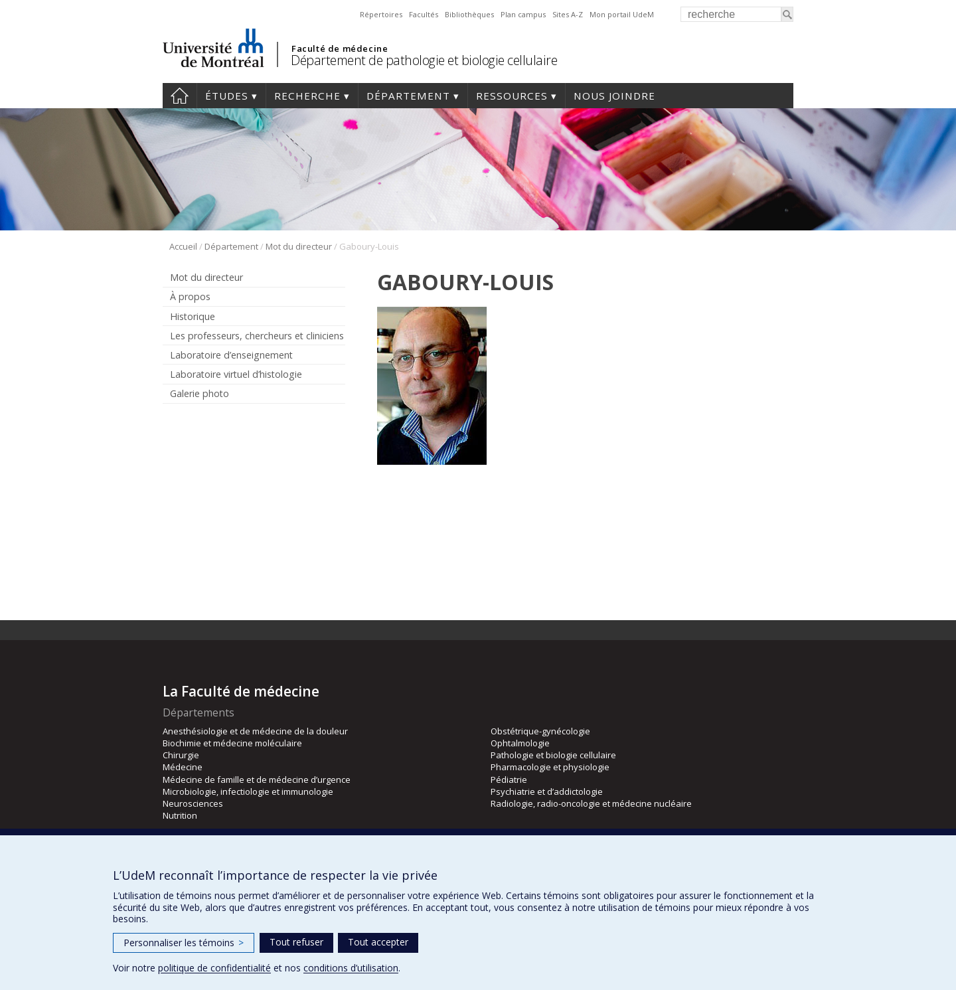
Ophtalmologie (520, 743)
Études (226, 95)
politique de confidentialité (214, 967)
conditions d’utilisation (350, 967)
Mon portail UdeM (622, 14)
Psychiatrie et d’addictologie (547, 791)
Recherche (307, 95)
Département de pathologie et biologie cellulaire (424, 60)
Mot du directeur (299, 246)
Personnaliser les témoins (183, 942)
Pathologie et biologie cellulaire (553, 755)
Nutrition (180, 815)
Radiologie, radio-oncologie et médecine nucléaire (591, 803)
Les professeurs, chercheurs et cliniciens (257, 335)
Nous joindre (614, 95)
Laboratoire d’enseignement (231, 355)
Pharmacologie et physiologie (550, 767)
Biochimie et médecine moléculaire (232, 743)
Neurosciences (193, 803)
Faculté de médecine (339, 48)
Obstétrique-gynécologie (540, 731)
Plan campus (523, 14)
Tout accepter (378, 942)
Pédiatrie (509, 779)
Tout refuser (296, 942)
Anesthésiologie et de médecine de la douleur (255, 731)
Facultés (423, 14)
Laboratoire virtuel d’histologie (236, 374)
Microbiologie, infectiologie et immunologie (248, 791)
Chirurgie (181, 755)
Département (408, 95)
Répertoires (381, 14)
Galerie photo (199, 393)
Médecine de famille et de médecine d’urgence (257, 779)
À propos (190, 296)
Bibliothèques (469, 14)
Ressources (512, 95)
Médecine (182, 767)
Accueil (180, 95)
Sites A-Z (567, 14)
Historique (192, 316)
